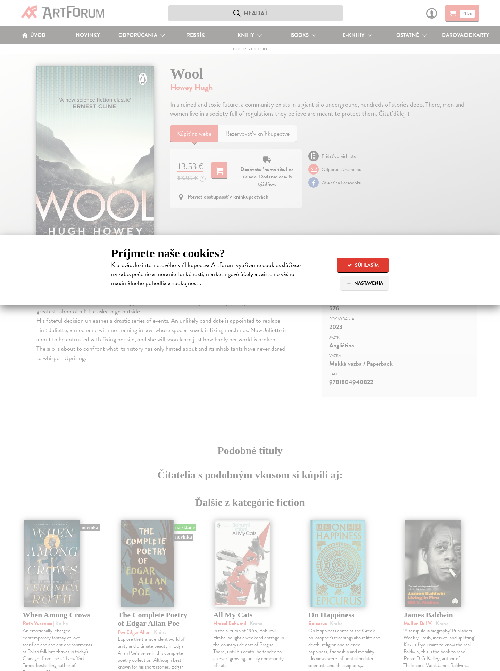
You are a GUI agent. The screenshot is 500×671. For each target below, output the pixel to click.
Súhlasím (363, 265)
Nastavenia (365, 283)
